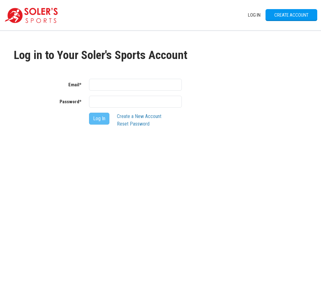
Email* (75, 85)
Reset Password (133, 124)
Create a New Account (139, 116)
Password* (71, 102)
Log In (254, 15)
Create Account (291, 15)
